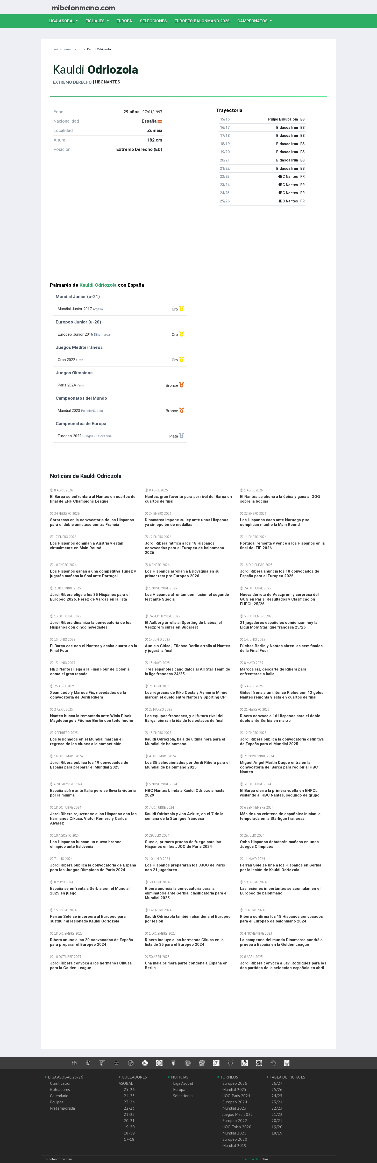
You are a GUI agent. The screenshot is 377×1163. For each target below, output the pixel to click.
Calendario (59, 1095)
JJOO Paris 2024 (236, 1095)
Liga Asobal (183, 1083)
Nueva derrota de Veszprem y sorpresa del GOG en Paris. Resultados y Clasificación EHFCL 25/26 (279, 599)
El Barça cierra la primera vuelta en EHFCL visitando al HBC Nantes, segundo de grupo (279, 793)
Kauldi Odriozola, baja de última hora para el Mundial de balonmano (185, 741)
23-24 (129, 1101)
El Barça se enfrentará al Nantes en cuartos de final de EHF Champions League (93, 499)
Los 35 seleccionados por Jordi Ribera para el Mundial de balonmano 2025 (187, 765)
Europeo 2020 (234, 1139)
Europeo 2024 (234, 1101)
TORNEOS (227, 1077)
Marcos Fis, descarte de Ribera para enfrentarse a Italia (273, 671)
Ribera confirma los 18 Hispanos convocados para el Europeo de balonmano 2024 (281, 919)
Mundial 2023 (234, 1108)
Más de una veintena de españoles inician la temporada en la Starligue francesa (280, 816)
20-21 (129, 1120)
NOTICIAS (178, 1077)
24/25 (277, 1095)
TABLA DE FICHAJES (285, 1077)
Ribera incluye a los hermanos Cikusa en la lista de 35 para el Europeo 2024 (184, 942)
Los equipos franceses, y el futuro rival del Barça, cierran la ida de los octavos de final (184, 718)
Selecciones (155, 20)
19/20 (277, 1126)
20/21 (277, 1120)
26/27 (277, 1083)
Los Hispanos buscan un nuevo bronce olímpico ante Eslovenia (86, 844)
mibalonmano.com (67, 49)
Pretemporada (62, 1108)
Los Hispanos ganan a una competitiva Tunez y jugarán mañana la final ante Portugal (93, 573)
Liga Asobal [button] (62, 21)
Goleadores (60, 1089)
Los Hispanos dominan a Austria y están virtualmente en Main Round (86, 545)
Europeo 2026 (234, 1083)
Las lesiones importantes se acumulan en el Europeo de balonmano (280, 891)
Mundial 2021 (234, 1133)
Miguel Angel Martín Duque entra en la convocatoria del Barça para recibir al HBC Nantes (279, 767)
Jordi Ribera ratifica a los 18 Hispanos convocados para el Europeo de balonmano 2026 (184, 548)
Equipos (56, 1101)
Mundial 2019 (234, 1145)
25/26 (277, 1089)
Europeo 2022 (234, 1120)
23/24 (277, 1101)
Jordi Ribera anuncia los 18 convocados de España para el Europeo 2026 (279, 573)
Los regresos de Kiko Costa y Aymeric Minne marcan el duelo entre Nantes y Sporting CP (186, 695)
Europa (126, 20)
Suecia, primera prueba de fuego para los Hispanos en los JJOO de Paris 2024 (183, 844)
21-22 (129, 1114)
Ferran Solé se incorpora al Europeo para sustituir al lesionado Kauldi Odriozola (88, 919)
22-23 (129, 1108)
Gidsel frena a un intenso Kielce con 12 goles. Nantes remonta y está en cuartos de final (282, 695)
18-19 (129, 1133)
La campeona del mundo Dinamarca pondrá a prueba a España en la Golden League (281, 942)
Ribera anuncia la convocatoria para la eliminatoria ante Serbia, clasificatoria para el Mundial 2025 (186, 893)
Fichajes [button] (96, 21)
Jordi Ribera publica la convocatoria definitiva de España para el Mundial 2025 (282, 741)
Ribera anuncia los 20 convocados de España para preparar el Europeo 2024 (91, 942)
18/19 (277, 1133)
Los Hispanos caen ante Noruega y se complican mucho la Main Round (274, 522)
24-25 (129, 1095)
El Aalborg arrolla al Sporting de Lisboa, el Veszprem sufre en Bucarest (183, 625)
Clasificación (61, 1083)
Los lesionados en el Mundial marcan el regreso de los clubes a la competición (86, 741)
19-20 (129, 1126)
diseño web (250, 1159)
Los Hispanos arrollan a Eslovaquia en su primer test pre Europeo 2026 (182, 573)
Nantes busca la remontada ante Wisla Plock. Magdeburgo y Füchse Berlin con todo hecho (91, 718)
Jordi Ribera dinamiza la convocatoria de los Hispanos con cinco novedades (90, 625)
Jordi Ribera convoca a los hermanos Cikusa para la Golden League (91, 965)
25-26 (129, 1089)
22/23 (277, 1108)
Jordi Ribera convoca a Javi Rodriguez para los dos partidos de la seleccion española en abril (283, 965)
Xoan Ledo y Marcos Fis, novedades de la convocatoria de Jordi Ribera (88, 695)
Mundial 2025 (234, 1089)
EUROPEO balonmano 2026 (204, 20)
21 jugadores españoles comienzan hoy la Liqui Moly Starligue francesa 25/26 (278, 625)
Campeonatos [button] (253, 21)
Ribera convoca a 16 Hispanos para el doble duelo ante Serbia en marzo (280, 718)
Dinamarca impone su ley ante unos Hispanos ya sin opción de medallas (186, 522)
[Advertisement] (188, 246)
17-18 (129, 1139)
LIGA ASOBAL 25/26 (64, 1077)
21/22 (277, 1114)
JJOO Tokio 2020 (236, 1126)
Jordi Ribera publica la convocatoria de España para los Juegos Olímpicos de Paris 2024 (93, 867)
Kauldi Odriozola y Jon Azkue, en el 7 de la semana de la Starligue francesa (184, 816)
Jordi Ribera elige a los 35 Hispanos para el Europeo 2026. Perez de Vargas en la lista (90, 597)
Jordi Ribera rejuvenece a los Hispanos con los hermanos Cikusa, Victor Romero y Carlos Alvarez (93, 819)
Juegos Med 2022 (237, 1114)
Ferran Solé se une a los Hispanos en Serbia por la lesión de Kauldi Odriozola (280, 867)
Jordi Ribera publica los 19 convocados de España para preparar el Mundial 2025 (89, 765)
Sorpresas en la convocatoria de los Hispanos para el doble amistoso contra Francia (92, 522)
